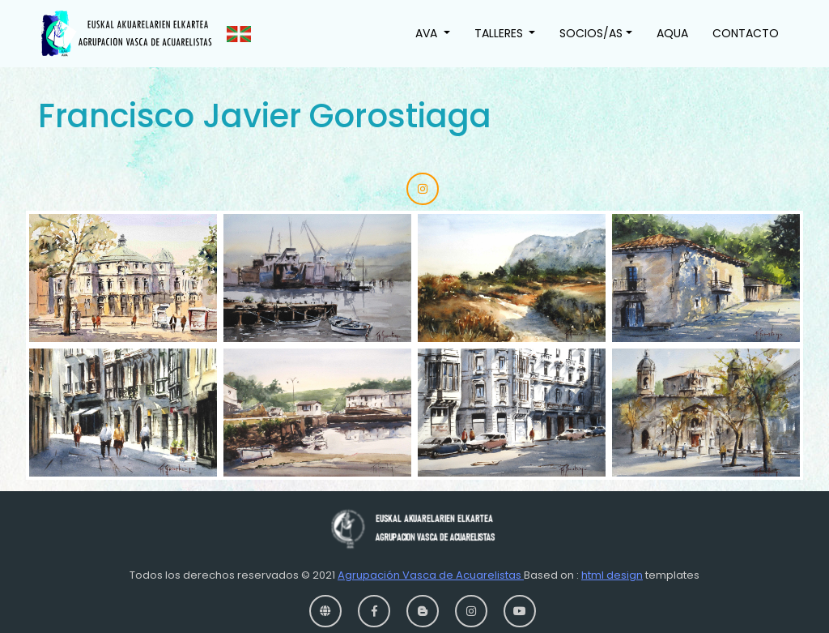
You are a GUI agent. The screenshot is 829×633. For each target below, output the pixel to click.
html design (612, 575)
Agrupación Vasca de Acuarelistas (431, 575)
